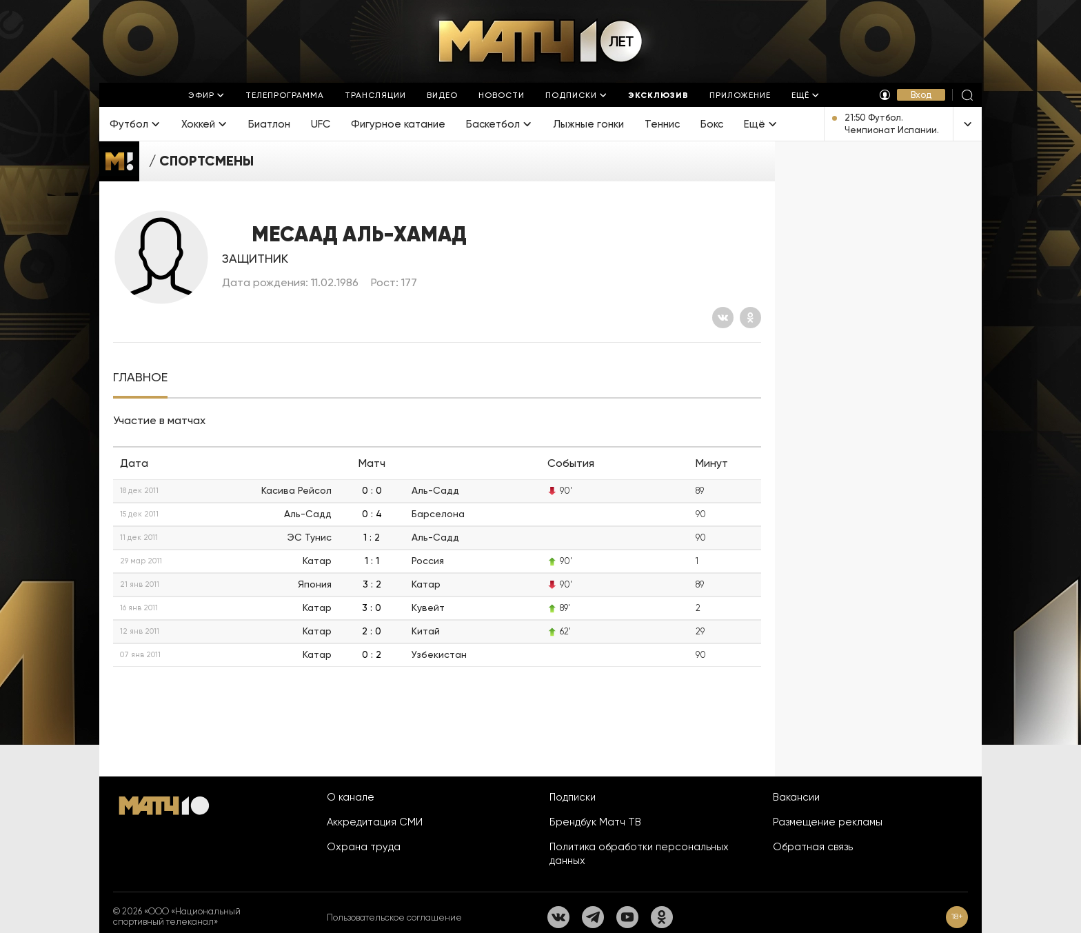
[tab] (140, 378)
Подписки (572, 797)
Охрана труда (364, 847)
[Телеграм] (593, 917)
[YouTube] (627, 917)
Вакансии (796, 797)
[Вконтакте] (723, 317)
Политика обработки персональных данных (639, 854)
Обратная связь (813, 847)
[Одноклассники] (750, 317)
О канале (350, 797)
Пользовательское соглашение (394, 917)
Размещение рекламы (827, 822)
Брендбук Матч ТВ (595, 822)
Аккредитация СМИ (375, 822)
